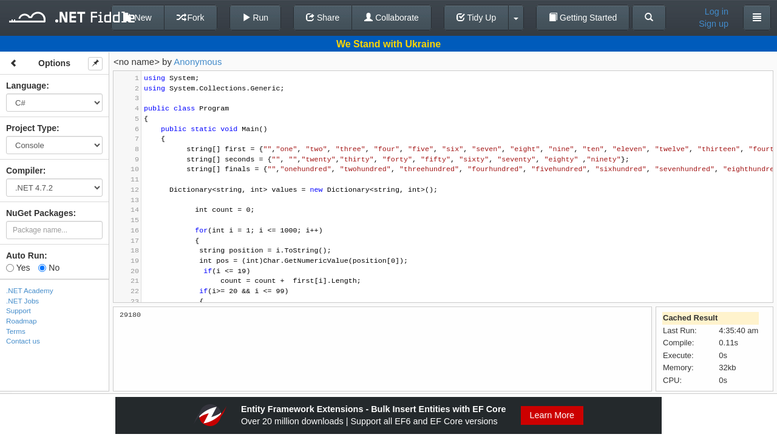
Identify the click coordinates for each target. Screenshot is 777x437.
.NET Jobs (22, 301)
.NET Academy (29, 290)
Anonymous (198, 61)
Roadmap (21, 321)
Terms (15, 331)
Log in (716, 11)
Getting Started (583, 17)
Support (18, 310)
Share (322, 17)
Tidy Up (476, 17)
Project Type (31, 128)
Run (255, 17)
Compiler (24, 170)
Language (26, 85)
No (48, 268)
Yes (18, 268)
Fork (191, 17)
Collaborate (391, 17)
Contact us (23, 341)
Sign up (713, 24)
